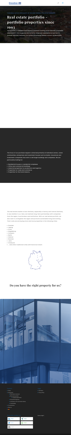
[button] (13, 418)
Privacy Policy (41, 392)
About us (10, 407)
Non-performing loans (14, 399)
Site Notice (41, 390)
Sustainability (13, 403)
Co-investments (11, 405)
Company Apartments (16, 397)
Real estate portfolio (14, 396)
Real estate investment (15, 394)
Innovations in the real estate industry (18, 401)
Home (9, 390)
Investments (10, 392)
